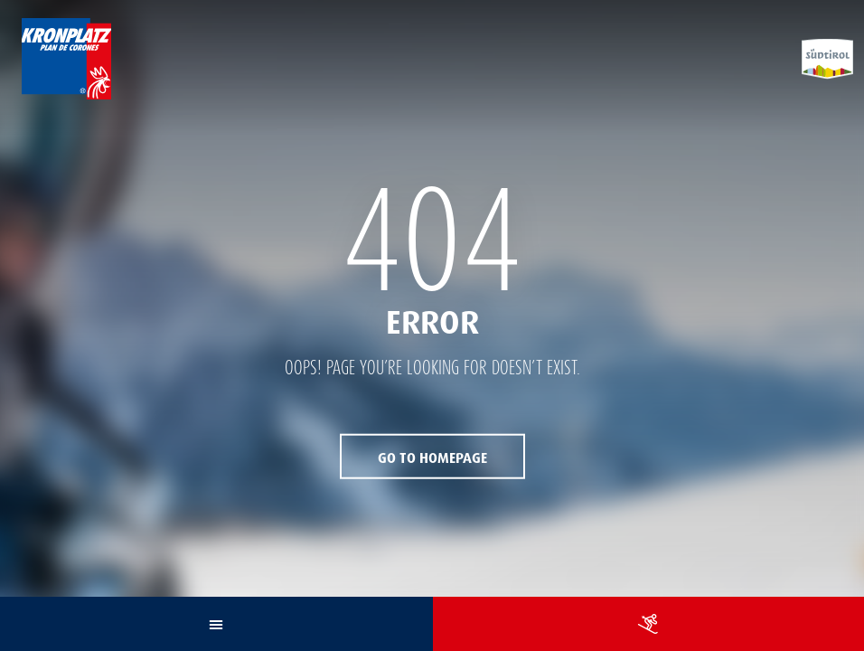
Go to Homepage (432, 457)
